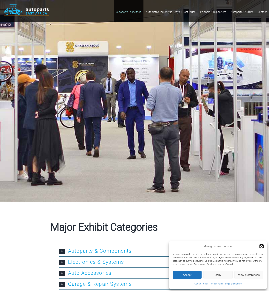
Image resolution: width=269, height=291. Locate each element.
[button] (261, 246)
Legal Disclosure (233, 283)
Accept (187, 274)
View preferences (249, 274)
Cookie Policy (201, 283)
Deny (218, 274)
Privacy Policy (216, 283)
